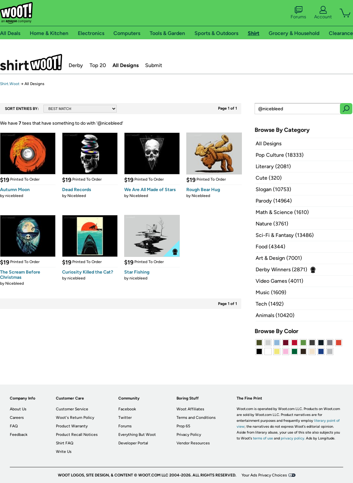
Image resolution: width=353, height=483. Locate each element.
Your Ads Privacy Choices (264, 475)
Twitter (125, 417)
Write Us (64, 451)
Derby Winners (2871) (281, 269)
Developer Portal (133, 443)
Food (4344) (270, 246)
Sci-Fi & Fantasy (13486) (285, 235)
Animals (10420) (275, 315)
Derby (76, 65)
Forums (298, 13)
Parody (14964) (274, 201)
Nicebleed (76, 195)
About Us (18, 409)
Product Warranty (72, 426)
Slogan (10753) (273, 189)
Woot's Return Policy (75, 417)
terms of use (263, 438)
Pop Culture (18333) (280, 155)
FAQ (14, 426)
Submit (153, 65)
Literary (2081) (273, 166)
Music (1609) (271, 292)
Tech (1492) (270, 304)
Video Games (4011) (279, 281)
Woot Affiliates (190, 409)
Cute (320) (269, 178)
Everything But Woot (137, 434)
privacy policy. (293, 438)
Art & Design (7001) (279, 258)
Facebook (127, 409)
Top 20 (98, 65)
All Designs (125, 65)
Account (323, 13)
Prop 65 (183, 426)
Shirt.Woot (31, 62)
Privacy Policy (188, 434)
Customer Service (72, 409)
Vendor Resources (193, 443)
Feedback (18, 434)
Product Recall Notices (77, 434)
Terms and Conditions (196, 417)
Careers (17, 417)
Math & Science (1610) (282, 212)
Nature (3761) (272, 224)
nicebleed (14, 195)
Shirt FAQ (64, 443)
